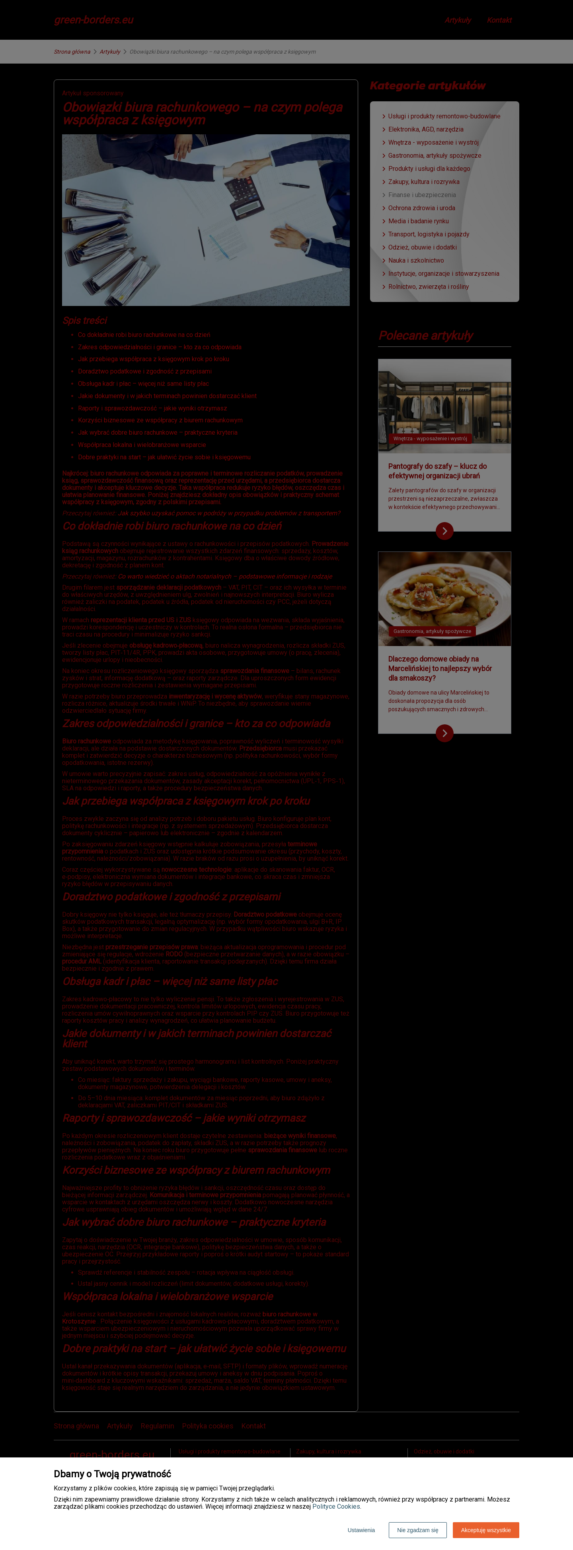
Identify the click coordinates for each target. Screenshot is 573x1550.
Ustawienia (361, 1530)
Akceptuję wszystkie (486, 1530)
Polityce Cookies (336, 1506)
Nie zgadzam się (418, 1530)
